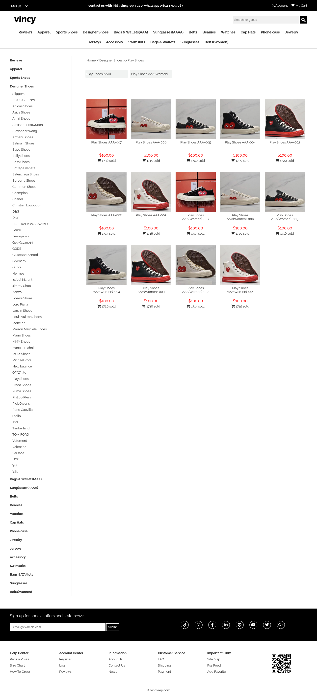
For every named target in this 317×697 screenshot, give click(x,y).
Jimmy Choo (21, 286)
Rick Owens (21, 403)
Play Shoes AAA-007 (106, 142)
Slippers (18, 94)
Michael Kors (21, 360)
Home (91, 60)
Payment (164, 671)
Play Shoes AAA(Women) (149, 74)
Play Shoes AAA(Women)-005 (284, 217)
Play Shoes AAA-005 (195, 142)
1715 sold (151, 161)
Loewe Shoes (22, 298)
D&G (15, 211)
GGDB (17, 249)
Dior (15, 218)
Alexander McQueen (27, 125)
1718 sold (151, 233)
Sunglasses (190, 42)
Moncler (18, 323)
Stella (16, 416)
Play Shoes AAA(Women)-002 (195, 290)
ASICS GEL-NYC (24, 100)
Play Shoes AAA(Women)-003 (150, 290)
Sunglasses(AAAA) (168, 32)
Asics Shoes (21, 112)
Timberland (20, 428)
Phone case (270, 32)
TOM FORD (20, 434)
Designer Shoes (96, 32)
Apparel (44, 32)
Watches (228, 32)
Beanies (209, 32)
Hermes (18, 273)
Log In (63, 665)
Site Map (213, 659)
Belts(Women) (216, 42)
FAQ (161, 659)
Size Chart (17, 665)
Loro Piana (20, 304)
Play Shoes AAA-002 (106, 215)
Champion (20, 193)
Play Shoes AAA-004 (240, 142)
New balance (22, 366)
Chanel (17, 199)
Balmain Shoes (23, 143)
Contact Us (116, 665)
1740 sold (195, 161)
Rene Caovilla (22, 410)
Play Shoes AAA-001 (151, 215)
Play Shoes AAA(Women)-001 (240, 290)
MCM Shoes (21, 354)
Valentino (19, 447)
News (112, 671)
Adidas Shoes (22, 106)
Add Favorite (216, 671)
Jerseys (94, 42)
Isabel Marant (22, 279)
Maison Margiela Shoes (29, 329)
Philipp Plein (21, 397)
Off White (19, 372)
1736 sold (106, 161)
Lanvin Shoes (22, 310)
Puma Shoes (21, 391)
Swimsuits (136, 42)
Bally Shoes (21, 156)
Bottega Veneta (23, 168)
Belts (193, 32)
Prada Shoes (21, 385)
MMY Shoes (21, 341)
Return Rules (19, 659)
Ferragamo (20, 236)
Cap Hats (248, 32)
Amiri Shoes (21, 118)
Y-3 (14, 465)
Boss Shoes (20, 162)
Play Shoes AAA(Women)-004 (106, 290)
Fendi (16, 230)
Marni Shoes (21, 335)
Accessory (114, 42)
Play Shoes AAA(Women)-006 (240, 217)
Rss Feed (214, 665)
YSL (15, 472)
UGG (15, 459)
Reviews (25, 32)
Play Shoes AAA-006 (151, 142)
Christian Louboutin (26, 205)
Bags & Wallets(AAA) (131, 32)
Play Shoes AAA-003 (284, 142)
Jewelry (291, 32)
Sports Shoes (67, 32)
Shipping (164, 665)
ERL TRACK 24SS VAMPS (30, 224)
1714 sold (106, 233)
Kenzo (17, 292)
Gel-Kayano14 (22, 242)
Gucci (16, 267)
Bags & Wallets (162, 42)
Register (65, 659)
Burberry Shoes (23, 180)
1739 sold (240, 161)
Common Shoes (24, 187)
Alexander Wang (24, 131)
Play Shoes (136, 60)
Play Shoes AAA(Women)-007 (195, 217)
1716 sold (285, 233)
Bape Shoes (21, 149)
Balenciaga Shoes (25, 174)
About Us (115, 659)
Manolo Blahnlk (23, 348)
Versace (18, 453)
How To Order (20, 671)
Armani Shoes (22, 137)
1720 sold (285, 161)
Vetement (19, 441)
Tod (15, 422)
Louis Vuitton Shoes (27, 317)
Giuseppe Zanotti (25, 255)
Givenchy (19, 261)
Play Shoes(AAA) (98, 74)
